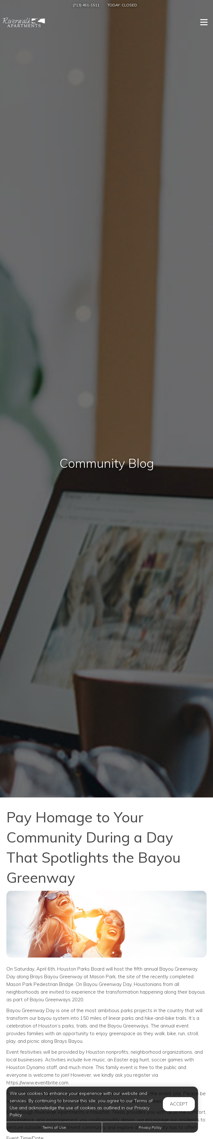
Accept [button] (179, 1104)
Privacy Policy (150, 1127)
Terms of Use (54, 1127)
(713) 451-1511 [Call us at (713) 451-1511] (86, 5)
